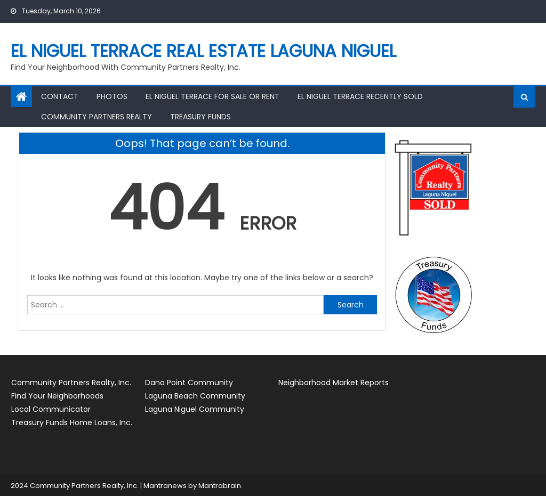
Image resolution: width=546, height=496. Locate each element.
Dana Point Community (189, 382)
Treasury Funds (200, 116)
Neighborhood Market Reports (333, 382)
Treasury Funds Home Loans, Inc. (71, 422)
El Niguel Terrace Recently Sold (360, 96)
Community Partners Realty (96, 116)
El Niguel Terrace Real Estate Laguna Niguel (203, 51)
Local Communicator (51, 409)
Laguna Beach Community (195, 396)
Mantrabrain (219, 486)
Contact (59, 96)
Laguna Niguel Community (194, 409)
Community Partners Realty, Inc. (71, 382)
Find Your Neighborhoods (57, 396)
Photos (112, 96)
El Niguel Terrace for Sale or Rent (212, 96)
